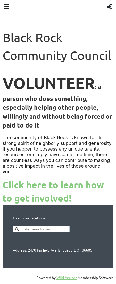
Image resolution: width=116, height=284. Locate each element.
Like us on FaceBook (29, 217)
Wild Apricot (66, 277)
